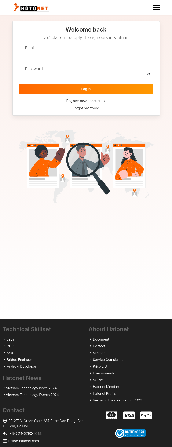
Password (34, 68)
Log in (86, 89)
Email (30, 48)
